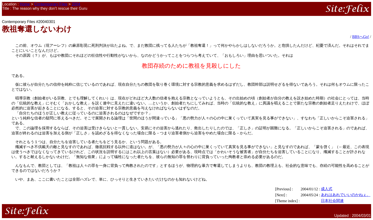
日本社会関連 (332, 201)
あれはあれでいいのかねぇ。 (345, 195)
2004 (76, 4)
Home (25, 4)
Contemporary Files (51, 4)
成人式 (326, 189)
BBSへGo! (360, 37)
